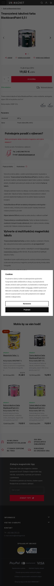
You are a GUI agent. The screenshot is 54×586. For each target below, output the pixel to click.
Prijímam (27, 310)
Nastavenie (27, 304)
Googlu (30, 288)
